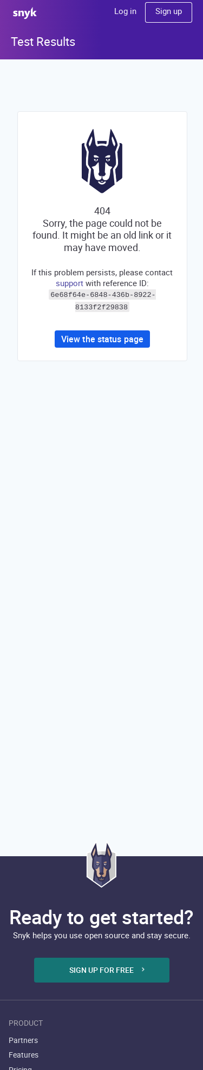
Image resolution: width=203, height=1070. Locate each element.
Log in (125, 10)
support (69, 282)
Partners (23, 1040)
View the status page (102, 337)
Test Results (43, 41)
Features (23, 1054)
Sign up (168, 10)
